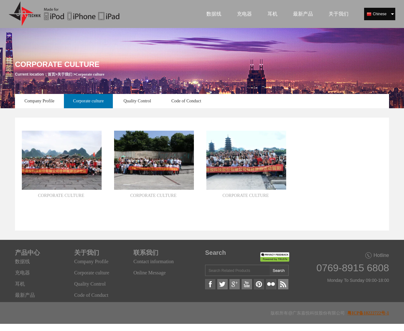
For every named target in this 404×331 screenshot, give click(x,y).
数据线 (213, 13)
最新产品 (303, 13)
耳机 (272, 13)
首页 (51, 74)
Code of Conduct (186, 101)
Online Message (149, 272)
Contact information (153, 261)
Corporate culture (89, 74)
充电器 (244, 13)
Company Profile (39, 101)
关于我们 (339, 13)
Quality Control (137, 101)
